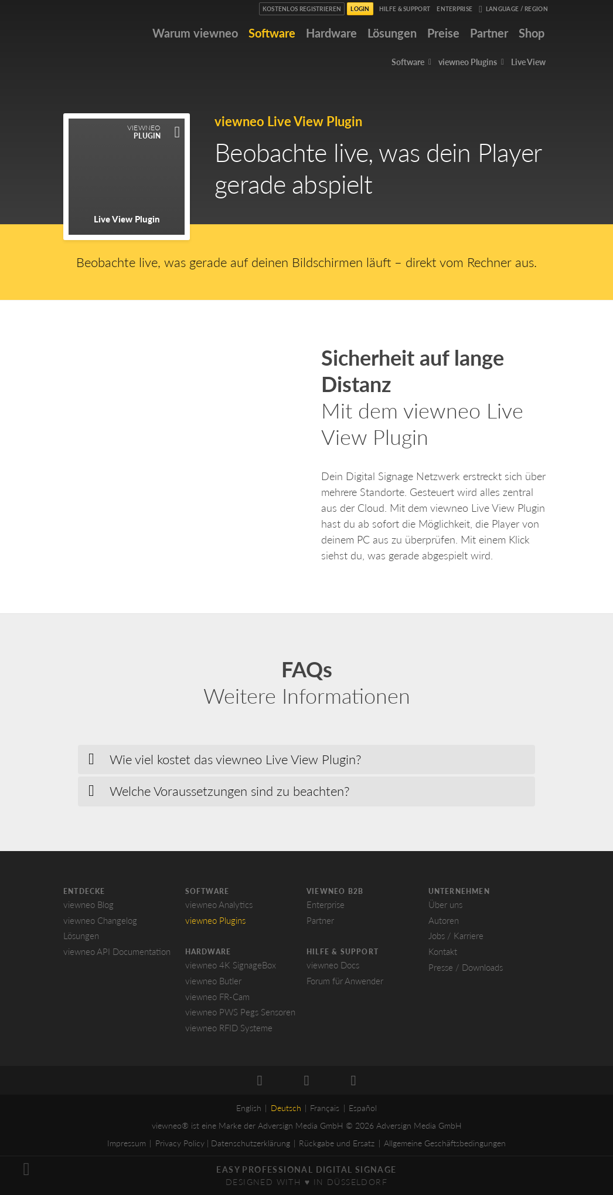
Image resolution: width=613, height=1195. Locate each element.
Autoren (443, 920)
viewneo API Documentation (117, 951)
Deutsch (286, 1108)
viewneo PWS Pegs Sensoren (240, 1012)
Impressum (126, 1143)
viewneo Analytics (219, 904)
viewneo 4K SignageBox (230, 965)
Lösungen (392, 33)
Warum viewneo (195, 33)
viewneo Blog (88, 904)
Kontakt (442, 951)
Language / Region (513, 9)
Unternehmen (459, 891)
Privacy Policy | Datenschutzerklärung (222, 1143)
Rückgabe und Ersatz (336, 1143)
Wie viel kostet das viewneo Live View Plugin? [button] (236, 759)
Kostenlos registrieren (302, 8)
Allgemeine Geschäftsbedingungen (445, 1143)
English (248, 1108)
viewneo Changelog (100, 920)
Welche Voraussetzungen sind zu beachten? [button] (230, 791)
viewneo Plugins (215, 920)
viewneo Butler (213, 980)
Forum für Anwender (344, 980)
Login (360, 8)
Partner (489, 33)
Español (363, 1108)
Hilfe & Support (405, 8)
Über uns (445, 904)
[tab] (306, 759)
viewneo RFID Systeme (229, 1027)
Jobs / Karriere (455, 935)
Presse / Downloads (465, 967)
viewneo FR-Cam (217, 996)
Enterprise (454, 8)
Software (271, 33)
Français (324, 1108)
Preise (443, 33)
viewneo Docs (332, 965)
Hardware (331, 33)
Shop (531, 33)
